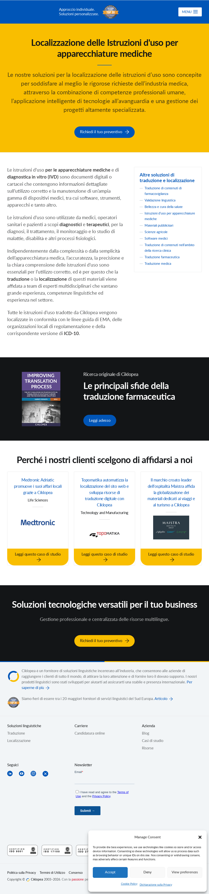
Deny (147, 872)
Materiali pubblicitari (161, 225)
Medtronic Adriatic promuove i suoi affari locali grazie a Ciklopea (38, 486)
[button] (200, 837)
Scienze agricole (158, 231)
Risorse (148, 745)
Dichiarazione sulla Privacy (156, 884)
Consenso (76, 870)
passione (78, 877)
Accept (110, 872)
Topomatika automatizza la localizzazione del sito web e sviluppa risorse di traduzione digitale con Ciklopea (105, 493)
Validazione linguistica (162, 199)
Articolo (160, 696)
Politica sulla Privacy (21, 870)
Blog (145, 731)
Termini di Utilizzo (52, 870)
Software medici (158, 238)
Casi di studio (152, 738)
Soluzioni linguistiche (24, 723)
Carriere (81, 723)
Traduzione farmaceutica (164, 256)
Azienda (148, 723)
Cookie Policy (129, 884)
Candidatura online (90, 731)
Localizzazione (19, 738)
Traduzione (16, 731)
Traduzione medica (160, 263)
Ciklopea (31, 11)
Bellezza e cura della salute (166, 206)
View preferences (185, 872)
